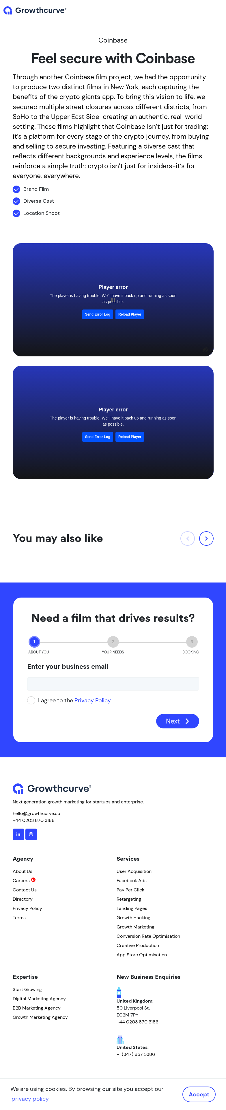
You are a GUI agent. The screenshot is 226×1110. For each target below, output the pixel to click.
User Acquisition (134, 871)
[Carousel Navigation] (197, 538)
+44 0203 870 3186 (34, 820)
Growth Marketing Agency (40, 1017)
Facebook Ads (132, 881)
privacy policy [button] (30, 1098)
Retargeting (129, 899)
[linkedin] (18, 834)
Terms (19, 918)
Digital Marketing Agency (39, 999)
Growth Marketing (135, 927)
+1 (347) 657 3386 (136, 1054)
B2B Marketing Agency (37, 1008)
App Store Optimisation (142, 955)
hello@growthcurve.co (36, 813)
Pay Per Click (130, 890)
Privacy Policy (92, 700)
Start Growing (27, 989)
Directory (23, 899)
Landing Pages (132, 908)
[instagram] (31, 834)
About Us (22, 871)
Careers (21, 881)
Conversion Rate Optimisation (148, 936)
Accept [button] (199, 1094)
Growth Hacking (133, 918)
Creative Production (138, 945)
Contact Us (25, 890)
